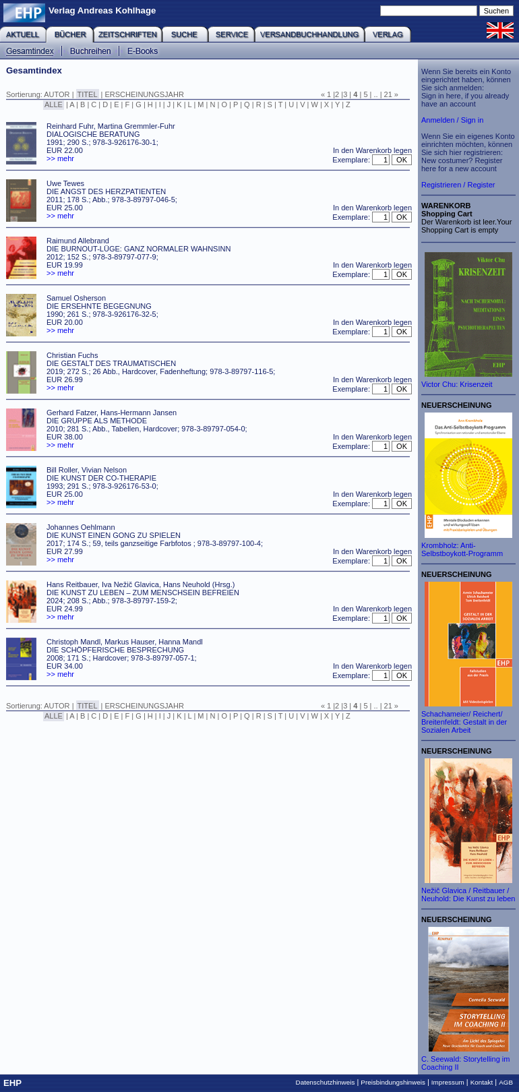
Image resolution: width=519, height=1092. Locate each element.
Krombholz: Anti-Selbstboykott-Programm (462, 549)
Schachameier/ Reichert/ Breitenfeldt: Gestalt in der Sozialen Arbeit (464, 722)
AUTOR (56, 94)
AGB (506, 1082)
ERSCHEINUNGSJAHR (144, 94)
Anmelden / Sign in (452, 120)
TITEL (88, 94)
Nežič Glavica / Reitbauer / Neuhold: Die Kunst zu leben (468, 894)
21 (388, 94)
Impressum (447, 1082)
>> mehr (60, 158)
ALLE (53, 104)
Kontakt (481, 1082)
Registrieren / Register (458, 185)
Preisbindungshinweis (393, 1082)
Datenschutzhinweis (325, 1082)
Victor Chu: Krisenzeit (457, 384)
